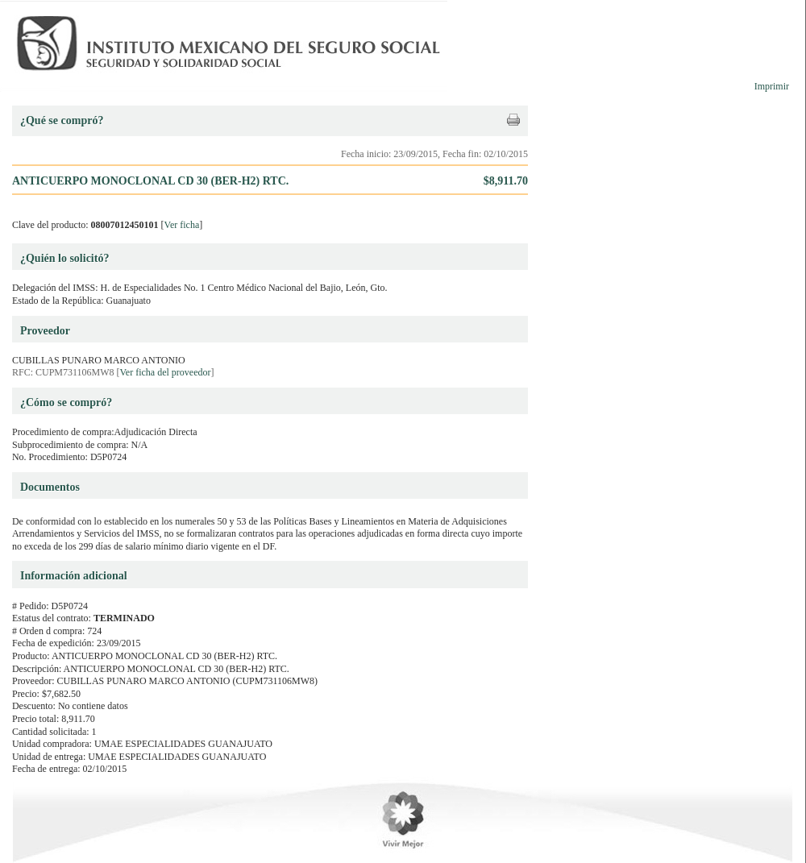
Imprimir (771, 86)
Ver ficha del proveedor (165, 372)
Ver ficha (182, 224)
